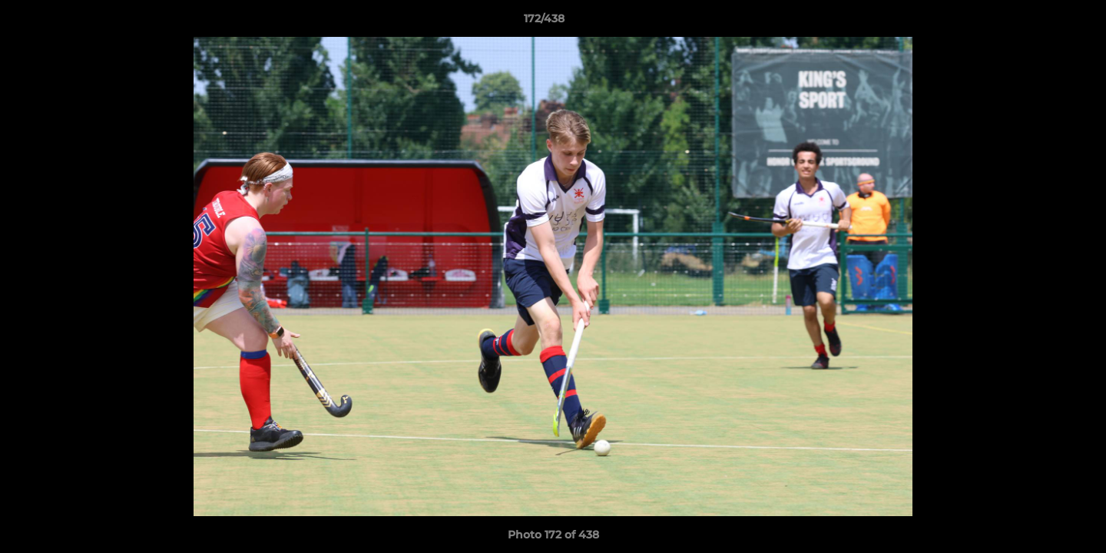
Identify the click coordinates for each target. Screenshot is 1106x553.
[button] (1041, 22)
